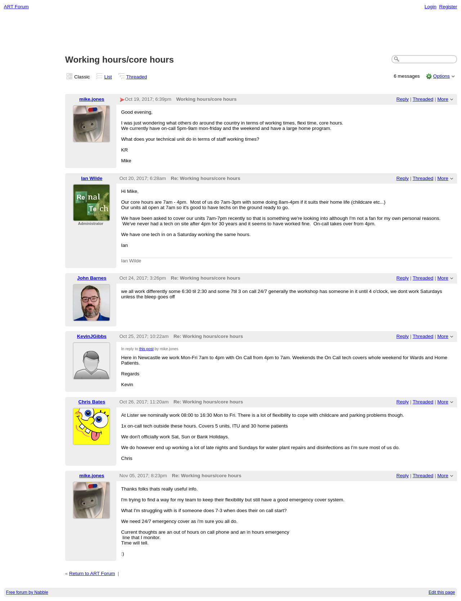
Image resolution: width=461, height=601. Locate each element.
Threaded (136, 77)
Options (441, 76)
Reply (403, 99)
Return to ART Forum (92, 573)
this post (146, 349)
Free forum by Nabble (27, 592)
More (442, 99)
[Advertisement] (230, 33)
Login (431, 6)
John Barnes (91, 278)
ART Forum (16, 6)
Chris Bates (91, 402)
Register (448, 6)
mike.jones (91, 99)
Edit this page (442, 592)
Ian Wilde (91, 178)
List (108, 77)
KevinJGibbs (92, 336)
